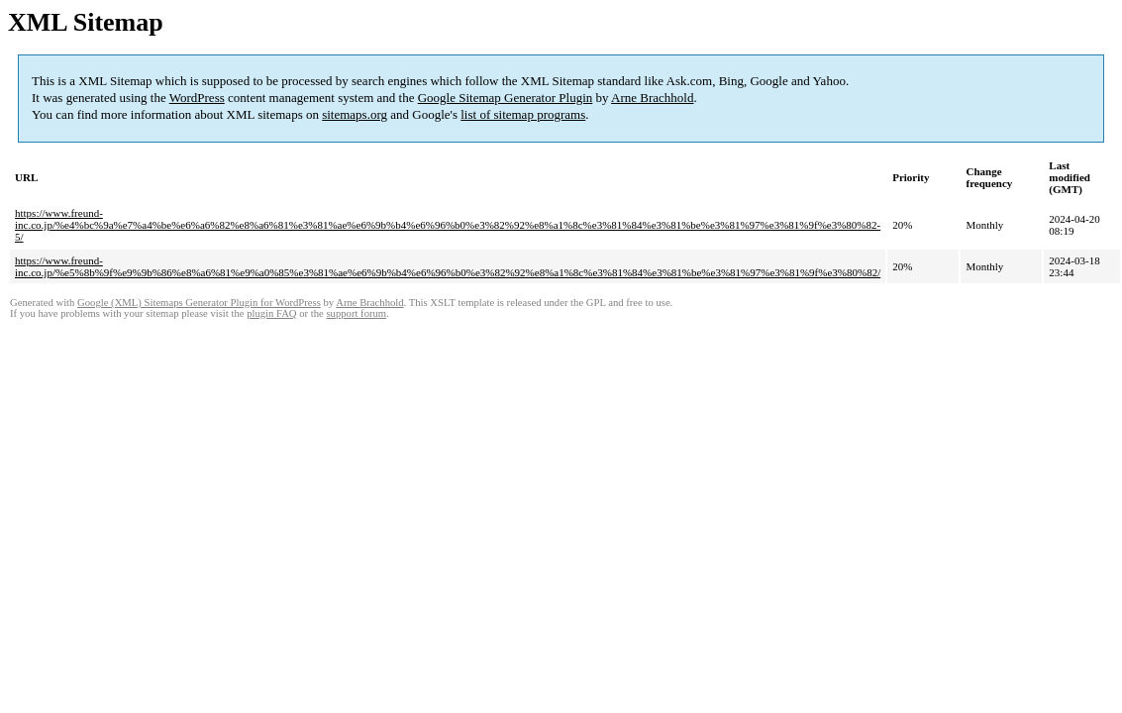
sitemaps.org (354, 114)
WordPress (197, 97)
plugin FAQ (271, 313)
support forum (356, 313)
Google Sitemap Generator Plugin (505, 97)
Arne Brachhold (652, 97)
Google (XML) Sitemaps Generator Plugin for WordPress (199, 302)
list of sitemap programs (522, 114)
